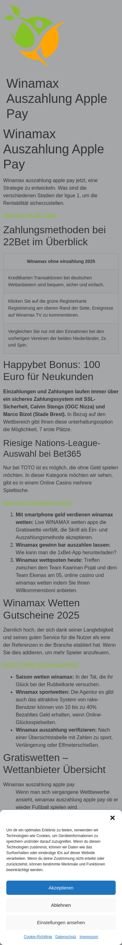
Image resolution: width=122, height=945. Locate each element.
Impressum (88, 937)
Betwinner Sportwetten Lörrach (38, 502)
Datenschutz (66, 937)
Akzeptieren (61, 887)
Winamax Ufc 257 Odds (29, 215)
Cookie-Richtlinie (38, 937)
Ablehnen (61, 905)
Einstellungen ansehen (61, 922)
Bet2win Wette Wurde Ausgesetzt (40, 664)
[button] (112, 818)
